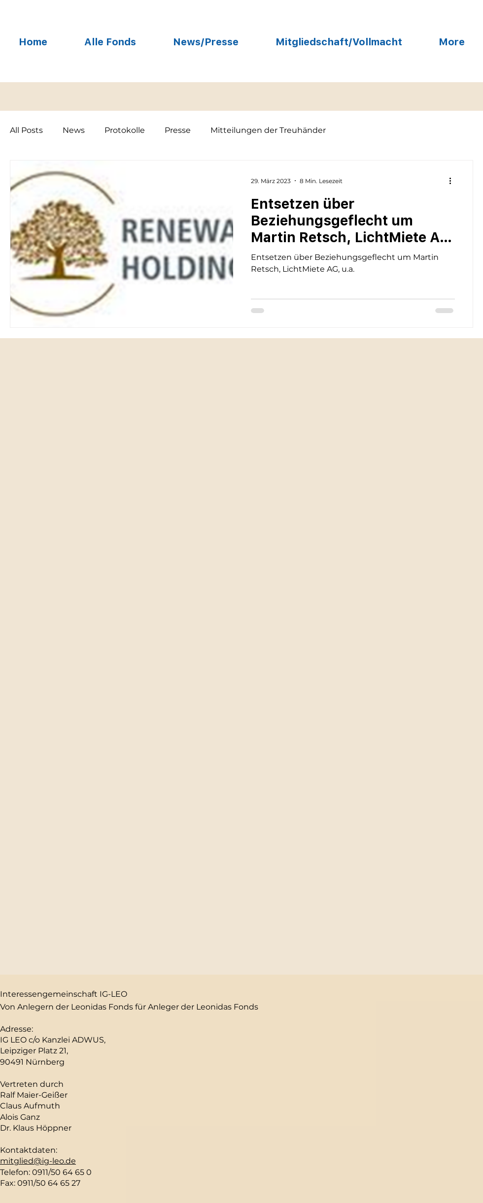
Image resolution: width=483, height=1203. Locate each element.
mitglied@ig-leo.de (38, 1161)
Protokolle (124, 130)
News (74, 130)
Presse (178, 130)
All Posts (26, 130)
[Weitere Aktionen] (453, 181)
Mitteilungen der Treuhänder (268, 130)
